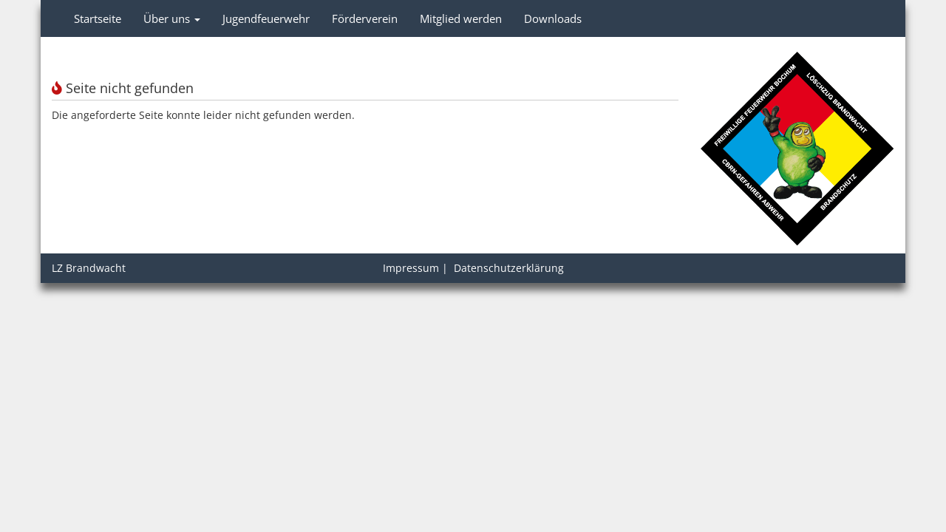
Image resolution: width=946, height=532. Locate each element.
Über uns (171, 18)
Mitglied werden (461, 18)
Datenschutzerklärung (509, 268)
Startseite (97, 18)
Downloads (553, 18)
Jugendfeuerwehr (266, 18)
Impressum (411, 268)
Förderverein (365, 18)
